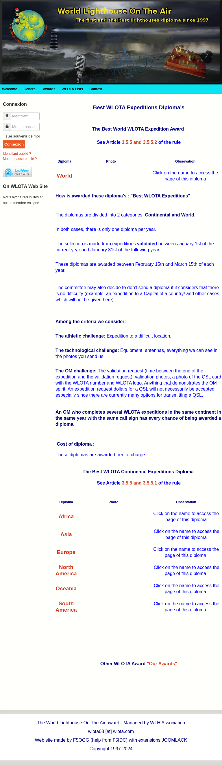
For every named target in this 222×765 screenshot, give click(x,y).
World (64, 176)
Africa (66, 516)
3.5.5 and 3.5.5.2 (139, 142)
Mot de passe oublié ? (20, 159)
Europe (66, 552)
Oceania (66, 588)
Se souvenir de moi (24, 136)
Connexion (14, 144)
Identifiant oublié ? (17, 154)
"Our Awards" (162, 663)
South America (66, 606)
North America (66, 570)
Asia (66, 534)
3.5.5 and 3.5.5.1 (139, 483)
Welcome (9, 89)
